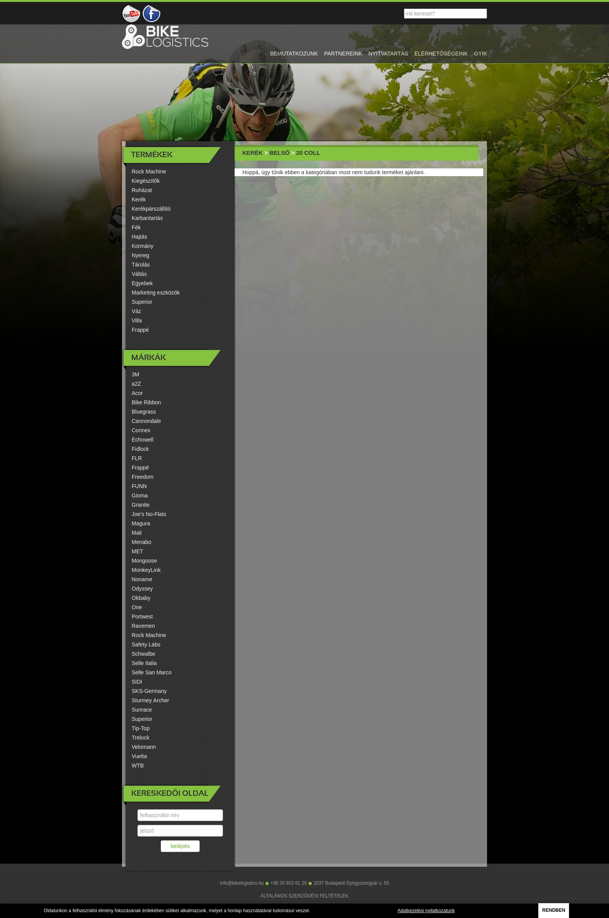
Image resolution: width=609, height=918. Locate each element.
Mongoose (144, 561)
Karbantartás (147, 218)
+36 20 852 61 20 (288, 883)
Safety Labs (146, 644)
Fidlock (140, 449)
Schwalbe (143, 654)
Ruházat (142, 190)
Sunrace (142, 710)
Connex (141, 430)
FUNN (139, 486)
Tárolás (141, 265)
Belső (280, 152)
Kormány (142, 246)
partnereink (343, 53)
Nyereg (140, 255)
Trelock (140, 737)
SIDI (137, 682)
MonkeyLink (146, 570)
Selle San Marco (152, 672)
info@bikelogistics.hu (242, 883)
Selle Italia (144, 663)
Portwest (142, 616)
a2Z (136, 384)
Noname (142, 579)
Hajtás (139, 237)
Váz (136, 311)
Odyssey (142, 588)
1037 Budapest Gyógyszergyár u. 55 (351, 883)
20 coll (308, 152)
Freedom (142, 477)
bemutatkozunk (294, 53)
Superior (142, 302)
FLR (137, 458)
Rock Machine (149, 171)
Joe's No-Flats (149, 514)
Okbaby (141, 598)
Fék (136, 227)
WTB (138, 765)
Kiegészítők (146, 181)
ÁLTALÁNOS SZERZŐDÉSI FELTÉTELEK (305, 896)
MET (137, 551)
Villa (137, 320)
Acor (137, 393)
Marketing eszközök (156, 292)
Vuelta (139, 756)
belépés (180, 846)
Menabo (141, 542)
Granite (141, 505)
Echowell (142, 439)
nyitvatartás (388, 53)
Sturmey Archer (150, 700)
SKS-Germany (149, 691)
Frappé (140, 330)
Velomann (144, 747)
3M (135, 374)
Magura (141, 523)
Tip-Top (141, 728)
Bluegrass (144, 412)
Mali (137, 533)
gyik (480, 53)
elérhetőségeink (441, 53)
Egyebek (142, 283)
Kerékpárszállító (151, 209)
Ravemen (143, 626)
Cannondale (146, 421)
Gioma (140, 495)
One (137, 607)
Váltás (139, 274)
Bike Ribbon (146, 402)
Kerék (139, 199)
